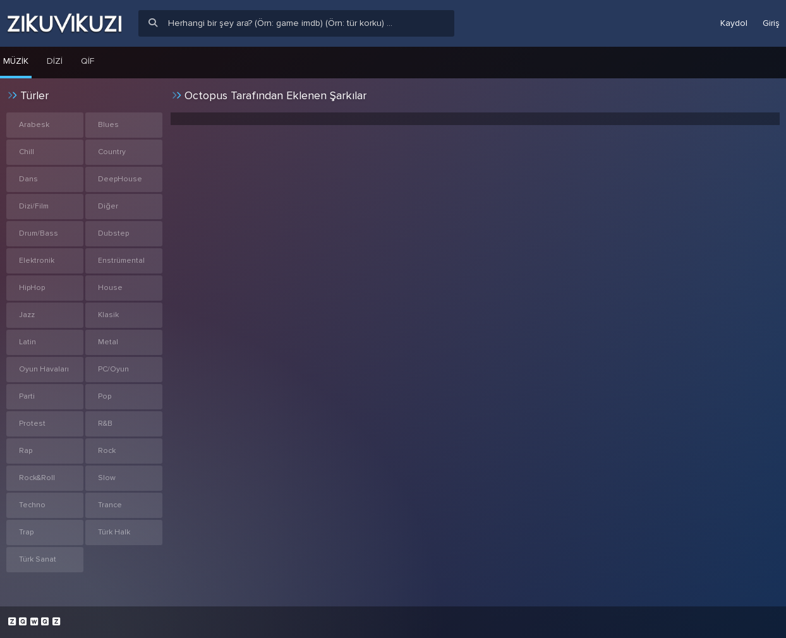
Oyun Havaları (44, 369)
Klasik (108, 315)
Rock (107, 450)
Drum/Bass (38, 233)
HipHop (32, 287)
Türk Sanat (37, 559)
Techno (32, 505)
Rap (25, 450)
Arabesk (34, 124)
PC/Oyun (113, 369)
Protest (32, 423)
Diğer (108, 206)
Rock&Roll (37, 478)
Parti (27, 396)
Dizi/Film (34, 206)
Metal (108, 342)
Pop (104, 396)
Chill (26, 152)
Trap (26, 532)
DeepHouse (120, 179)
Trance (110, 505)
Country (112, 152)
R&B (105, 423)
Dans (28, 179)
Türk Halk (114, 532)
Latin (27, 342)
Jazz (27, 315)
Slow (107, 478)
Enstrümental (121, 260)
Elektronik (36, 260)
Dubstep (113, 233)
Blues (108, 124)
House (110, 287)
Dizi (55, 61)
